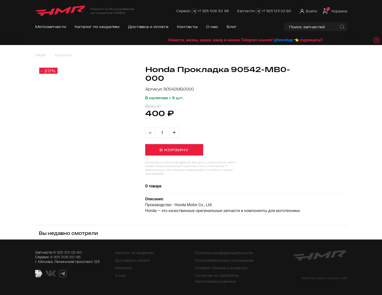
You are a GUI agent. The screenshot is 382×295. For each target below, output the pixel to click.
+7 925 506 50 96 (213, 11)
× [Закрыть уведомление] (375, 40)
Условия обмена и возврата (221, 268)
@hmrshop (301, 40)
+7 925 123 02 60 (276, 11)
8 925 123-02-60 (67, 252)
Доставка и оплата (148, 27)
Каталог (63, 55)
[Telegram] (194, 11)
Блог (232, 27)
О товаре (153, 186)
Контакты (187, 27)
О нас (212, 27)
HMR (40, 55)
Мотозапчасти (50, 27)
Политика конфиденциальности (224, 253)
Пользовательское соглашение (224, 260)
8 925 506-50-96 (65, 257)
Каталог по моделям (97, 27)
